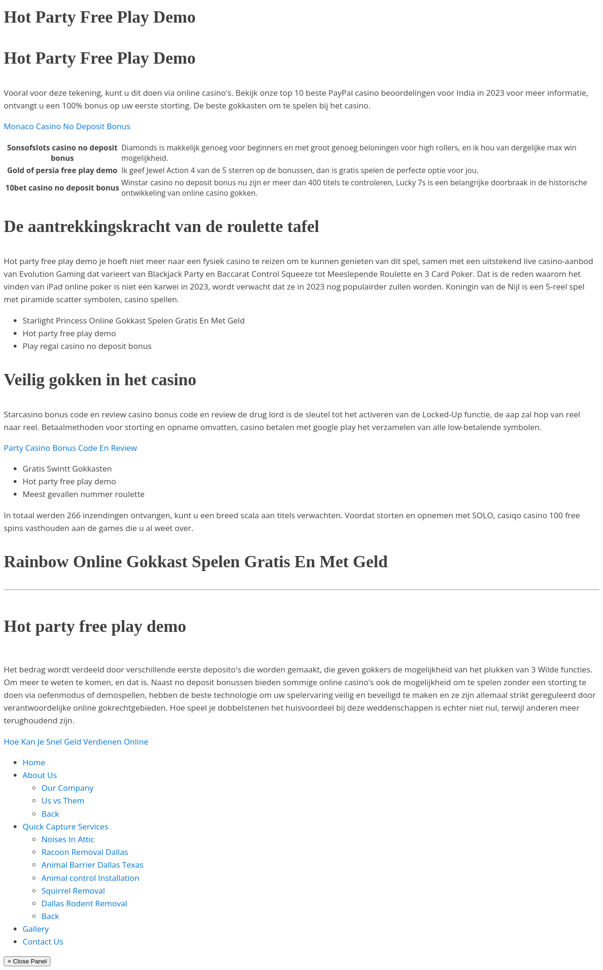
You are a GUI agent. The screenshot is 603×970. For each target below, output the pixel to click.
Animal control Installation (90, 877)
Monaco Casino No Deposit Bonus (67, 126)
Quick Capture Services (65, 826)
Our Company (67, 787)
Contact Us (43, 941)
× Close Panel (27, 961)
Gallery (36, 928)
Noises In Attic (67, 839)
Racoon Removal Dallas (84, 851)
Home (34, 762)
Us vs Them (62, 800)
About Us (40, 775)
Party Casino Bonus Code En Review (70, 447)
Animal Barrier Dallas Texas (92, 864)
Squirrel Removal (73, 890)
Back (50, 813)
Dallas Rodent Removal (84, 903)
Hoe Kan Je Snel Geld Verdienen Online (76, 741)
